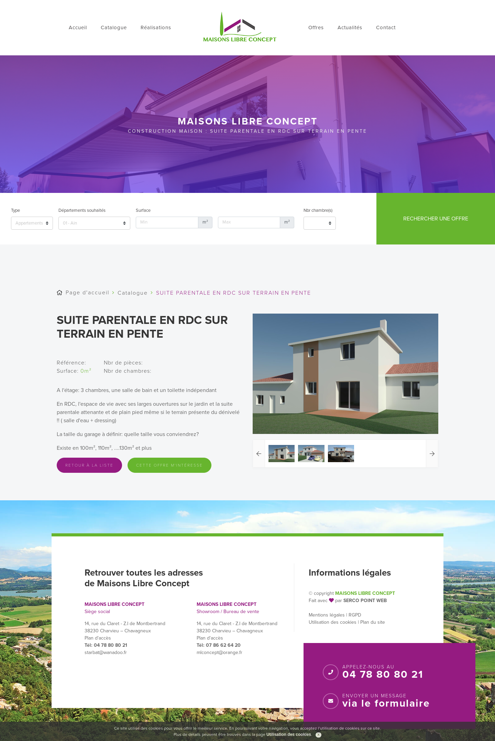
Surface (143, 210)
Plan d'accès (98, 638)
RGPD (355, 615)
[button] (259, 453)
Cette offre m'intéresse (169, 465)
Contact (386, 27)
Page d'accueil (87, 292)
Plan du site (372, 622)
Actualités (350, 27)
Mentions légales (327, 615)
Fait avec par (325, 600)
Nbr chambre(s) (318, 210)
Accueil (78, 27)
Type (15, 210)
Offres (316, 27)
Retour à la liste (89, 465)
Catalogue (114, 27)
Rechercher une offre (435, 218)
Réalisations (156, 27)
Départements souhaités (82, 210)
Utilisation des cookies (332, 622)
